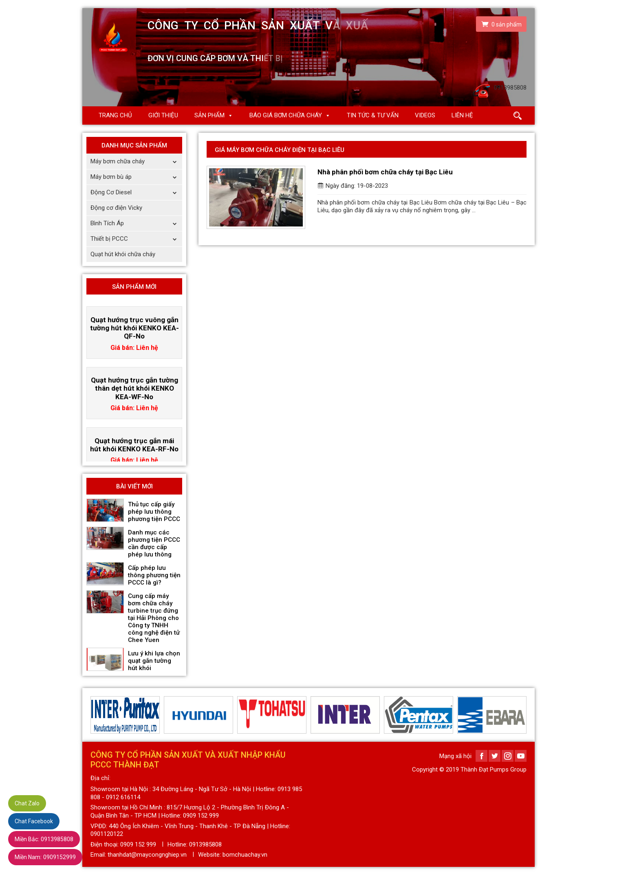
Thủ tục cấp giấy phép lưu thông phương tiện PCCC (154, 512)
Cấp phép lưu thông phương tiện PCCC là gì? (154, 575)
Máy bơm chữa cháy (136, 161)
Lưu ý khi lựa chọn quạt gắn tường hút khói (154, 661)
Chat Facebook (34, 821)
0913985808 (44, 839)
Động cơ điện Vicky (116, 207)
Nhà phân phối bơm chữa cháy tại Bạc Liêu (385, 172)
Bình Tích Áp (136, 223)
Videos (425, 115)
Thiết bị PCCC (136, 238)
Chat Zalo (27, 803)
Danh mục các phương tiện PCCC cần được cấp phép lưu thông (154, 543)
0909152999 (45, 857)
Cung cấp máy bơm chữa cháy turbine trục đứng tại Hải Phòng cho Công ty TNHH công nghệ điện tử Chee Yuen (154, 618)
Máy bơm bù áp (136, 177)
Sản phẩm (209, 115)
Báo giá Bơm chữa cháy (285, 115)
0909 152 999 (138, 844)
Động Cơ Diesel (136, 192)
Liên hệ (462, 115)
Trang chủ (115, 115)
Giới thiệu (163, 115)
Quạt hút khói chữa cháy (122, 254)
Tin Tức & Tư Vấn (373, 115)
